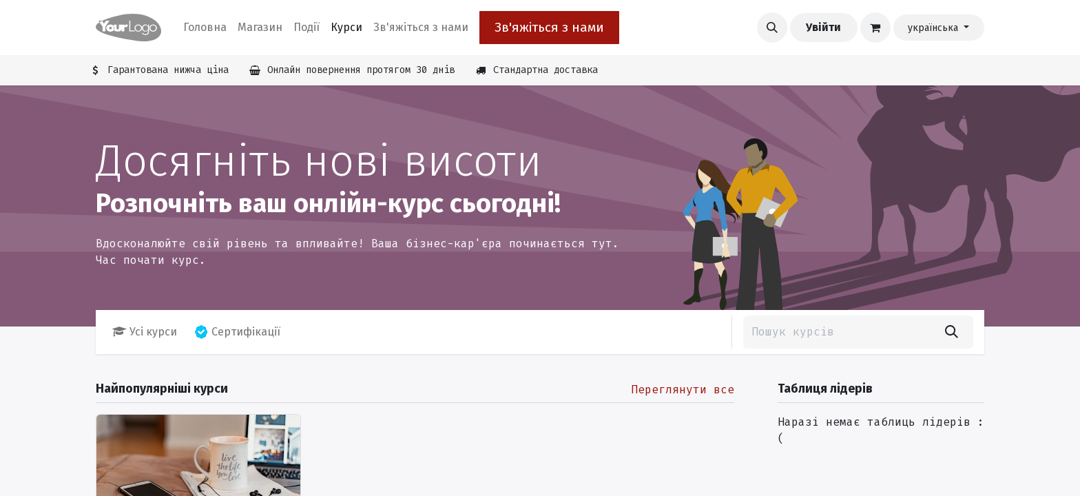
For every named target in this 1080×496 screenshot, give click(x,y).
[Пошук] (951, 332)
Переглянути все (682, 389)
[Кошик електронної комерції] (875, 27)
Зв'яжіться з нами (549, 27)
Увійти (823, 27)
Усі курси (144, 331)
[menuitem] (205, 27)
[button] (772, 27)
